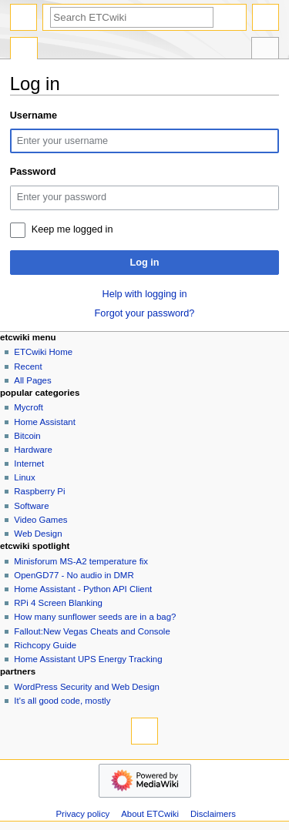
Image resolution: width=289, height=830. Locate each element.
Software (31, 505)
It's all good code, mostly (62, 700)
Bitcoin (27, 435)
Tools (265, 50)
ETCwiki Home (43, 351)
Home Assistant (45, 422)
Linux (24, 477)
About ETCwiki (150, 813)
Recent (28, 366)
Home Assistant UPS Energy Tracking (88, 659)
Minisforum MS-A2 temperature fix (81, 561)
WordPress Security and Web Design (87, 686)
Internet (29, 463)
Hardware (33, 449)
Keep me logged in (72, 229)
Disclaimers (213, 813)
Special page (24, 50)
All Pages (32, 380)
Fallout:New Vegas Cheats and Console (92, 631)
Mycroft (28, 407)
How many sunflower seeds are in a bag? (95, 616)
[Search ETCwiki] (131, 17)
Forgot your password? (145, 313)
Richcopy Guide (45, 645)
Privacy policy (82, 813)
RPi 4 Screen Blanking (58, 602)
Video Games (40, 519)
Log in (144, 262)
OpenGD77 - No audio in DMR (73, 575)
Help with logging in (144, 294)
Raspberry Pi (39, 491)
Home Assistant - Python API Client (83, 589)
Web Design (38, 533)
